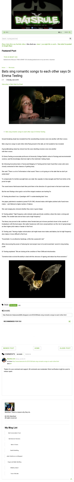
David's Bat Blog (14, 450)
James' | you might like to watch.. (47, 44)
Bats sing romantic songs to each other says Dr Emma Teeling (25, 132)
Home (3, 67)
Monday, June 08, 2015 (20, 358)
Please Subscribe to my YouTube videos (13, 44)
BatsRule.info (11, 359)
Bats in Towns (14, 444)
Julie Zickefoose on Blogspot (14, 456)
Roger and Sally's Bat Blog (14, 462)
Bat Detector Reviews (14, 438)
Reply (9, 363)
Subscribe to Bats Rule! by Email (12, 84)
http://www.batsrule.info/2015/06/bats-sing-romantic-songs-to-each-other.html (35, 361)
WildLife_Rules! (14, 467)
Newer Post (8, 348)
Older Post (65, 348)
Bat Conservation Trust (14, 433)
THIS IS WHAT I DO (10, 57)
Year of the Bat (14, 473)
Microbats (11, 67)
